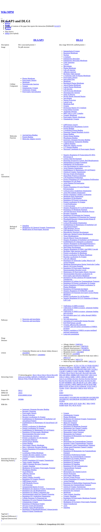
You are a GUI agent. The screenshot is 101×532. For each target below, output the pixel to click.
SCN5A (77, 386)
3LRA (80, 403)
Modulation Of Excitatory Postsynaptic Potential (38, 468)
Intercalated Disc (69, 79)
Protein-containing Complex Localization (77, 194)
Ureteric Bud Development (72, 159)
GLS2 (95, 375)
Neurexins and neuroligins (31, 319)
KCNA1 (76, 379)
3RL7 (84, 403)
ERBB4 (73, 375)
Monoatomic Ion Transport (72, 434)
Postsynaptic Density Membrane (74, 117)
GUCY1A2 (63, 379)
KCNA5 (62, 381)
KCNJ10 (75, 381)
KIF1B (81, 382)
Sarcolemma (67, 98)
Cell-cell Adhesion (69, 259)
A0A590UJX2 (64, 399)
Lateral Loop (67, 102)
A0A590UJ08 (74, 397)
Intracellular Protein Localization (74, 176)
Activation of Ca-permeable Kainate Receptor (78, 321)
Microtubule (67, 66)
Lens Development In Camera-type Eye (76, 166)
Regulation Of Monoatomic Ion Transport (77, 436)
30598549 (86, 350)
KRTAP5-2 (43, 377)
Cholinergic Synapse (29, 90)
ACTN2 (82, 365)
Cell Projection (27, 485)
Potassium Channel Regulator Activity (76, 132)
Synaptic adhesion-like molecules (74, 325)
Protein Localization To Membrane (75, 253)
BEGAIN (87, 369)
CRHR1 (87, 371)
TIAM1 (61, 388)
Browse (7, 23)
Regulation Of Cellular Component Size (35, 492)
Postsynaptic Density (29, 80)
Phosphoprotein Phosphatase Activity (75, 126)
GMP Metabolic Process (71, 228)
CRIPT (92, 371)
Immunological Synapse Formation (75, 162)
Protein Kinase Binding (71, 136)
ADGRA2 (62, 367)
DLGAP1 (54, 375)
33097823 (84, 346)
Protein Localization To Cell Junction (35, 438)
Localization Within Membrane (33, 453)
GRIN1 (78, 377)
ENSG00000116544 (25, 395)
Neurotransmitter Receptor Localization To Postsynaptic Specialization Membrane (77, 275)
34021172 (66, 358)
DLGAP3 (38, 40)
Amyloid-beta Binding (30, 135)
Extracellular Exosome (71, 109)
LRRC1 (94, 382)
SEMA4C (83, 386)
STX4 (89, 386)
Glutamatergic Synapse (30, 88)
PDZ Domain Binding (70, 424)
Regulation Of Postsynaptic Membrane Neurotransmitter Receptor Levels (76, 269)
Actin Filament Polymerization (73, 183)
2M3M (66, 403)
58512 (20, 390)
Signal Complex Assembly (31, 477)
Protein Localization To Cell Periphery (76, 296)
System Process (68, 449)
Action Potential (68, 481)
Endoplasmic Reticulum (71, 59)
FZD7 (86, 375)
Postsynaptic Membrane (71, 475)
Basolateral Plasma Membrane (73, 83)
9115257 (57, 26)
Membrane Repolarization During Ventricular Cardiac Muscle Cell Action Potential (81, 265)
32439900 (75, 354)
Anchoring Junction (70, 111)
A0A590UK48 (74, 399)
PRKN (61, 386)
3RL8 (88, 403)
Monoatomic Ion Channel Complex (75, 428)
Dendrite (66, 439)
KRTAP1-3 (35, 377)
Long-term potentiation (71, 334)
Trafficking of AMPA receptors (73, 306)
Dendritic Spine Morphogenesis (33, 507)
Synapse (25, 86)
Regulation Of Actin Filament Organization (37, 500)
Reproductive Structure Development (75, 232)
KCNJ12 (82, 381)
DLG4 (49, 375)
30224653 (84, 348)
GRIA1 (67, 377)
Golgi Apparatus (68, 62)
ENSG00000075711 (66, 395)
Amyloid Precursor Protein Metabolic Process (78, 211)
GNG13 (62, 377)
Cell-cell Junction (69, 70)
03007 (61, 393)
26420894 (25, 353)
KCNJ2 (87, 381)
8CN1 (75, 405)
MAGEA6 (50, 377)
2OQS (71, 403)
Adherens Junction (69, 72)
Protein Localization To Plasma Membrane (77, 255)
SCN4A (71, 386)
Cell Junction (67, 89)
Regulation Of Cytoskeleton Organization (36, 496)
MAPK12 (68, 384)
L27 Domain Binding (70, 147)
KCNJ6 (61, 382)
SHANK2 (37, 379)
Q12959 (62, 401)
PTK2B (31, 379)
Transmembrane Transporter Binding (75, 142)
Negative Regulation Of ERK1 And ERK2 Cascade (80, 249)
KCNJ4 (93, 381)
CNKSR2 (81, 371)
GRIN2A (84, 377)
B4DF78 (93, 399)
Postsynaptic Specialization (31, 92)
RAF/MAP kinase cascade (72, 323)
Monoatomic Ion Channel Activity (74, 472)
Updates (8, 29)
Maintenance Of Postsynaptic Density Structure (79, 272)
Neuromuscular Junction (30, 84)
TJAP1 (67, 388)
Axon (65, 506)
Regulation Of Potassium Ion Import (75, 289)
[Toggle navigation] (2, 18)
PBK (94, 384)
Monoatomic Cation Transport (73, 432)
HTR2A (70, 379)
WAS (85, 388)
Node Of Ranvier (69, 94)
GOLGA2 (21, 377)
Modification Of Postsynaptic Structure (35, 229)
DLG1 (79, 40)
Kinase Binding (68, 134)
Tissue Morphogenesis (71, 236)
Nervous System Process (71, 477)
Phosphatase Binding (70, 138)
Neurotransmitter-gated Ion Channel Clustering (38, 494)
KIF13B (75, 382)
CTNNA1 (62, 373)
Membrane (26, 82)
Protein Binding (27, 137)
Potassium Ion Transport (71, 490)
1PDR (61, 403)
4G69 (66, 405)
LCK (85, 382)
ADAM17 (95, 365)
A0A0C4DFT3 (64, 397)
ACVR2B (88, 365)
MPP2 (74, 384)
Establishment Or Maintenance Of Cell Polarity (79, 170)
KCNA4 (94, 379)
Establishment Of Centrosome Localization (77, 242)
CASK (75, 371)
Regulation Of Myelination (72, 198)
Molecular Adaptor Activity (31, 139)
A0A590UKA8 (84, 399)
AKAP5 (89, 367)
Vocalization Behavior (29, 439)
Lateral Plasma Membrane (72, 87)
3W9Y (93, 403)
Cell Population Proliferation (73, 177)
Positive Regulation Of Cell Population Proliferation (81, 179)
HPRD (7, 33)
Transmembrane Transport (72, 468)
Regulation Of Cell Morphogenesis (34, 490)
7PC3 (70, 405)
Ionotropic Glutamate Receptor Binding (76, 140)
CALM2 (62, 371)
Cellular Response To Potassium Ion (34, 498)
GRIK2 (72, 377)
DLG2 (39, 375)
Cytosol (66, 64)
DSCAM (62, 375)
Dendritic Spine (68, 438)
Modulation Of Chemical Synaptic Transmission (38, 227)
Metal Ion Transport (70, 423)
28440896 (41, 355)
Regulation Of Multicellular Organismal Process (79, 483)
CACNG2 (94, 369)
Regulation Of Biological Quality (33, 504)
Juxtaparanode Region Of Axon (33, 487)
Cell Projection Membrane (72, 91)
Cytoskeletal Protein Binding (73, 130)
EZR (78, 375)
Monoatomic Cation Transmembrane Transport (79, 445)
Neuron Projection (69, 100)
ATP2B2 (71, 369)
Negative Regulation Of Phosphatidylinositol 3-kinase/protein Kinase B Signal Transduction (79, 244)
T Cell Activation (69, 206)
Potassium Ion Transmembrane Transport (77, 485)
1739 (61, 390)
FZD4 (82, 375)
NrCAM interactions (70, 319)
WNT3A (90, 388)
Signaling (25, 226)
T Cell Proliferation (70, 204)
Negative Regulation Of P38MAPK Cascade (78, 291)
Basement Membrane (70, 53)
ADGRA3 (69, 367)
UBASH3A (74, 388)
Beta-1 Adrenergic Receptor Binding (34, 447)
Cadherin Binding (69, 143)
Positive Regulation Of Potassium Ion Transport (79, 217)
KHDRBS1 (68, 382)
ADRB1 (83, 367)
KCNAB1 (68, 381)
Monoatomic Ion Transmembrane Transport (78, 441)
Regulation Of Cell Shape (72, 181)
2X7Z (75, 403)
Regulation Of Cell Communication (75, 466)
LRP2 (89, 382)
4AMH (61, 405)
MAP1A (62, 384)
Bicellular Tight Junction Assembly (75, 251)
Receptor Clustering (70, 213)
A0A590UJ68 (84, 397)
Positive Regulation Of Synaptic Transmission (37, 460)
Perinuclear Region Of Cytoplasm (74, 108)
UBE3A (80, 388)
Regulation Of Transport (71, 462)
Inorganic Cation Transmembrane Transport (78, 443)
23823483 (79, 352)
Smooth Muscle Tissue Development (75, 238)
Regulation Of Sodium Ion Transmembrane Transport (81, 281)
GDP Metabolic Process (71, 230)
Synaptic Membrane (70, 115)
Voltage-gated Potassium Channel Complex (78, 447)
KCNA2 (82, 379)
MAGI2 (21, 379)
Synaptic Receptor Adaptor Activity (34, 455)
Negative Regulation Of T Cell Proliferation (78, 208)
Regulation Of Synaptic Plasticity (33, 479)
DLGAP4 (92, 373)
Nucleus (66, 55)
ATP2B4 (77, 369)
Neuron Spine (27, 475)
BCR (82, 369)
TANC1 (94, 386)
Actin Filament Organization (73, 168)
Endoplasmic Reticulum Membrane (75, 60)
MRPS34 (80, 384)
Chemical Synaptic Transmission (74, 172)
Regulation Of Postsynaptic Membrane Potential (79, 498)
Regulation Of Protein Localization (75, 200)
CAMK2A (68, 371)
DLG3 (44, 375)
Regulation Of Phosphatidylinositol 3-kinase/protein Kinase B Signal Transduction (40, 510)
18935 (20, 393)
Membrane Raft (68, 104)
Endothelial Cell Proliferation (73, 164)
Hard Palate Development (72, 247)
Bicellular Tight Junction (71, 74)
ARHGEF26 (63, 369)
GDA (90, 375)
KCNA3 (88, 379)
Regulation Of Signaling (71, 464)
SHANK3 (44, 379)
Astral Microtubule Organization (74, 193)
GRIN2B (91, 377)
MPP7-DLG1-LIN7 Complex (73, 113)
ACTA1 (76, 365)
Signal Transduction (70, 504)
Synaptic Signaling (28, 466)
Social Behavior (27, 472)
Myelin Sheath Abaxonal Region (74, 96)
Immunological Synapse (71, 51)
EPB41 (68, 375)
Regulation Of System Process (73, 460)
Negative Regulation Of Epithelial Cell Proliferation (81, 240)
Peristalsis (66, 185)
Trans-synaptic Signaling (30, 462)
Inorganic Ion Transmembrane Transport (77, 456)
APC (93, 367)
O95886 (21, 399)
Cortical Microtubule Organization (75, 223)
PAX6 (91, 384)
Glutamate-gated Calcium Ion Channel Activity (79, 489)
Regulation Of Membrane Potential (75, 209)
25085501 (78, 344)
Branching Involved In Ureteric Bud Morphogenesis (81, 160)
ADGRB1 (76, 367)
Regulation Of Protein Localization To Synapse (79, 283)
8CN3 (79, 405)
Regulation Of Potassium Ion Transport (76, 215)
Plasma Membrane (28, 78)
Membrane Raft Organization (73, 196)
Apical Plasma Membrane (72, 85)
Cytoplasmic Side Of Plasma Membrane (76, 76)
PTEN (66, 386)
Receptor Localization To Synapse (74, 257)
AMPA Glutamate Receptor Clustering (35, 464)
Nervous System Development (73, 174)
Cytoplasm (67, 57)
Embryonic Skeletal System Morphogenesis (78, 234)
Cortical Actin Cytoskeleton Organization (77, 191)
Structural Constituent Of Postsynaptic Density (79, 149)
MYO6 (85, 384)
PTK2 (26, 379)
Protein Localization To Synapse (74, 202)
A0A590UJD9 (94, 397)
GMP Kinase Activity (70, 125)
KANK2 (28, 377)
